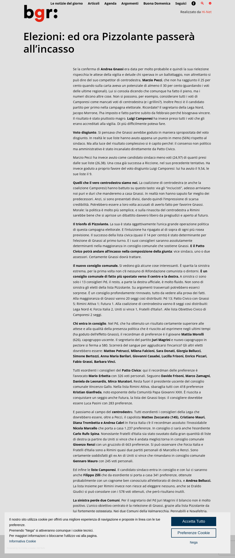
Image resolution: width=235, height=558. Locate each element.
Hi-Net (207, 12)
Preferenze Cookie (194, 533)
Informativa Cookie (22, 541)
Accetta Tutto (193, 521)
